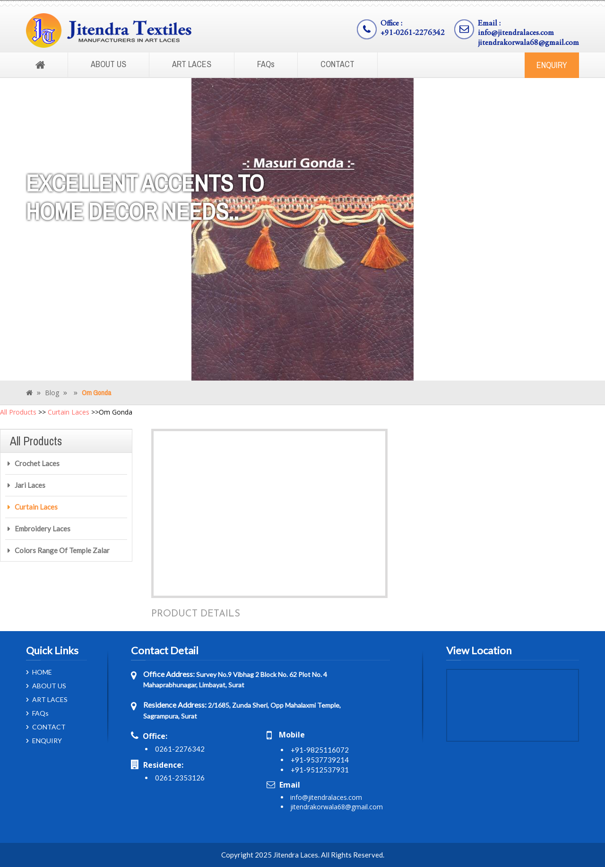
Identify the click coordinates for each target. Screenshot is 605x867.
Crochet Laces (37, 463)
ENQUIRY (551, 65)
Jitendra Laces (295, 854)
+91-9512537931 (320, 769)
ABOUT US (108, 64)
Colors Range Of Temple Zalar (62, 550)
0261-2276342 (180, 749)
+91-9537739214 (320, 759)
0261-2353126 (180, 777)
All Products (18, 411)
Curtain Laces (68, 411)
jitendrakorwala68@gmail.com (528, 43)
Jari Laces (30, 485)
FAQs (266, 64)
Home (40, 65)
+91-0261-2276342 (412, 33)
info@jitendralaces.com (516, 33)
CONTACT (337, 64)
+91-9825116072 (320, 750)
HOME (42, 672)
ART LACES (191, 64)
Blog (52, 392)
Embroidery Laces (42, 528)
